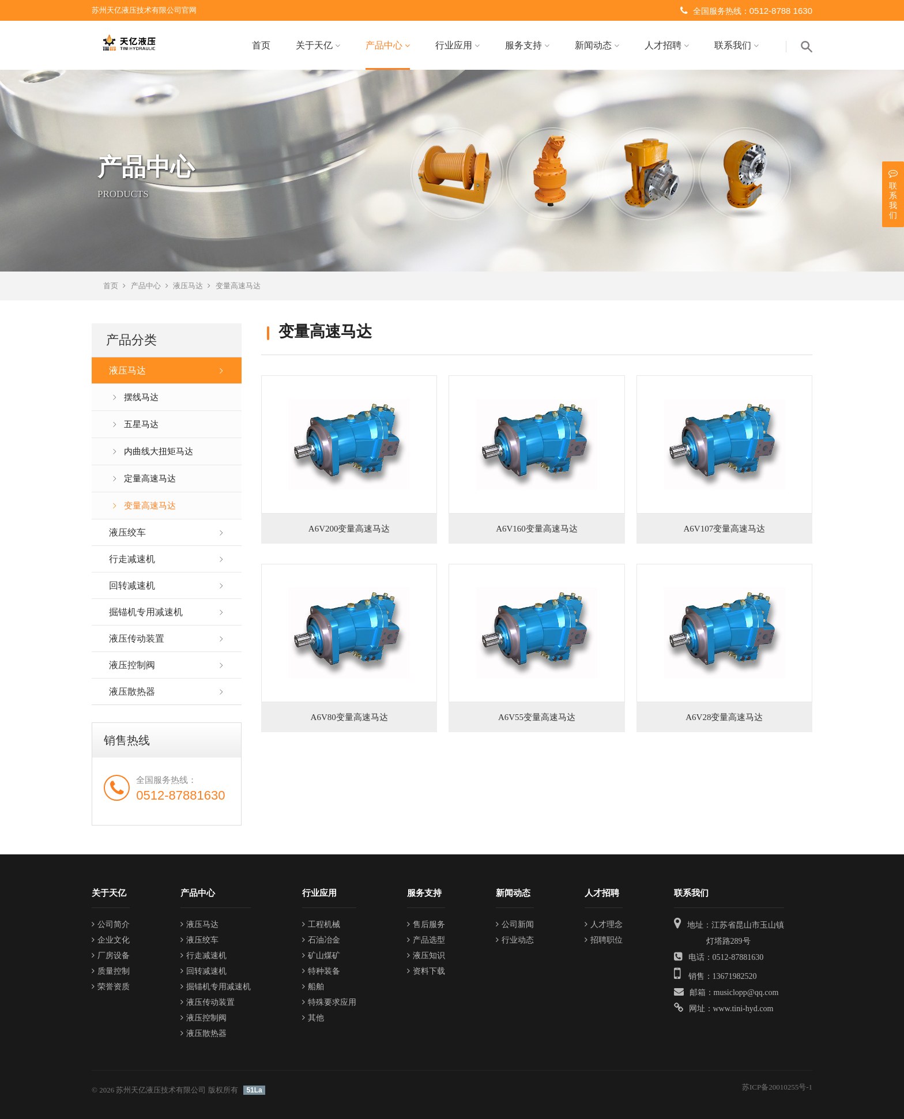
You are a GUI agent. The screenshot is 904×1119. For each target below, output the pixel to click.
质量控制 (111, 971)
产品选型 (426, 940)
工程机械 (321, 924)
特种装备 (321, 971)
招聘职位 (604, 940)
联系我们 (736, 45)
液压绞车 (127, 532)
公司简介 (111, 924)
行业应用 (457, 45)
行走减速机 (132, 559)
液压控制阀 (132, 665)
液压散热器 (132, 691)
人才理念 (604, 924)
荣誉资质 (111, 986)
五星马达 (141, 424)
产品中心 (388, 45)
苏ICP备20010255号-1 (777, 1087)
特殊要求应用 (329, 1002)
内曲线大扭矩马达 (158, 451)
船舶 (313, 986)
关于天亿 (318, 45)
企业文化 (111, 940)
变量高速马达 (238, 285)
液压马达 (188, 285)
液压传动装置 (136, 638)
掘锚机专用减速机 (146, 612)
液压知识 (426, 955)
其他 (313, 1017)
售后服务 (426, 924)
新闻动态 (597, 45)
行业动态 (515, 940)
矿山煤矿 (321, 955)
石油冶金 (321, 940)
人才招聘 (667, 45)
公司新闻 (515, 924)
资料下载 (426, 971)
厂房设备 (111, 955)
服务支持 (527, 45)
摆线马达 (141, 397)
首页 (261, 45)
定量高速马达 (150, 478)
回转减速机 (132, 585)
